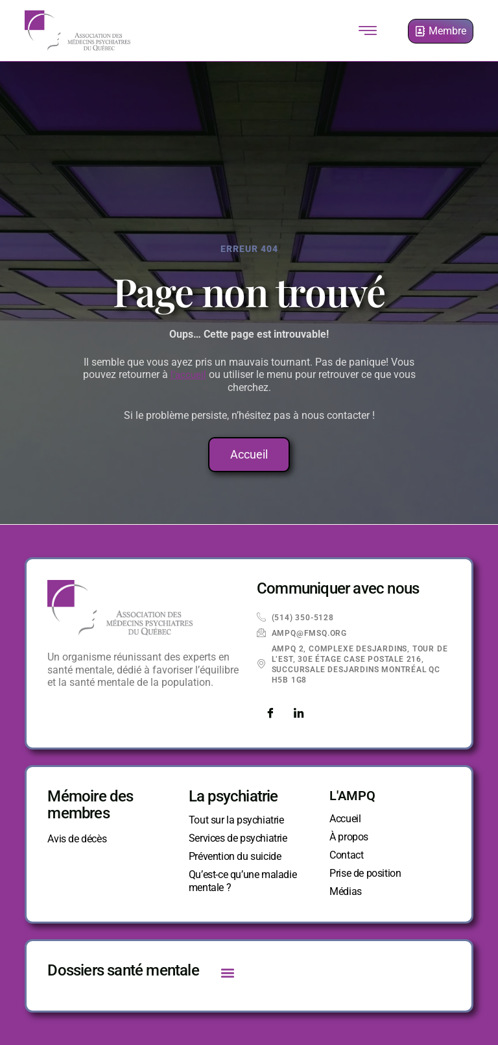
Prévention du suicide (235, 856)
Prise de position (365, 873)
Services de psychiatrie (238, 838)
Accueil (345, 818)
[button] (228, 972)
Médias (345, 891)
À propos (348, 837)
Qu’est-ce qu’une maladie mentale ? (242, 881)
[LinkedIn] (298, 714)
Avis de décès (76, 839)
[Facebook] (269, 714)
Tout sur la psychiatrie (236, 820)
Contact (346, 855)
